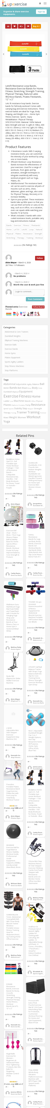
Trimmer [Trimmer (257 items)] (43, 413)
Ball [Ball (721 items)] (42, 384)
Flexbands (35, 225)
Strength (38, 233)
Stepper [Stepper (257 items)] (30, 409)
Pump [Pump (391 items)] (28, 405)
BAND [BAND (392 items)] (6, 388)
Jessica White (16, 1092)
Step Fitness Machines (14, 366)
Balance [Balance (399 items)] (35, 384)
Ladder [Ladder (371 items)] (6, 401)
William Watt (16, 883)
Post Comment (35, 299)
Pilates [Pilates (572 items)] (7, 404)
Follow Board (38, 307)
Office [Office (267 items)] (33, 401)
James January (39, 767)
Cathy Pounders (39, 573)
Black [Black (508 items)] (25, 387)
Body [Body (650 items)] (35, 388)
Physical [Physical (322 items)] (39, 401)
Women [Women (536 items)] (22, 417)
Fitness (26, 225)
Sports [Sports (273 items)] (11, 409)
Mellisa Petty (16, 647)
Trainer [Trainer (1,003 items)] (22, 412)
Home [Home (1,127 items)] (36, 396)
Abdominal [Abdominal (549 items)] (9, 384)
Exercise (17, 225)
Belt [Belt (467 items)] (19, 387)
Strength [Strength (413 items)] (38, 408)
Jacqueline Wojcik (40, 503)
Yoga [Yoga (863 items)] (6, 421)
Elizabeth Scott (39, 638)
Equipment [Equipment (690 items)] (26, 391)
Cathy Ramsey (16, 573)
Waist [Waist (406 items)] (6, 417)
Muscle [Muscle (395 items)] (28, 401)
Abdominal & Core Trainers (16, 331)
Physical (9, 233)
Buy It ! (36, 26)
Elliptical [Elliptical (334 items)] (15, 392)
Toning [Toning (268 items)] (13, 413)
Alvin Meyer (15, 504)
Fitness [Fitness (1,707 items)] (25, 396)
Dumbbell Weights (13, 336)
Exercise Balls (11, 344)
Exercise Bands (11, 349)
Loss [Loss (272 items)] (11, 401)
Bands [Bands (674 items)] (13, 388)
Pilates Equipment (12, 357)
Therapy (20, 238)
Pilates (18, 233)
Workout (39, 238)
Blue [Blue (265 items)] (29, 388)
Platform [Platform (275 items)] (15, 405)
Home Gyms (10, 353)
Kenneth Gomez (39, 701)
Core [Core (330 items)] (40, 388)
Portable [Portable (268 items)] (22, 405)
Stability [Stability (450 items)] (18, 408)
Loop (31, 229)
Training (29, 238)
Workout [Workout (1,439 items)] (34, 416)
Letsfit (24, 229)
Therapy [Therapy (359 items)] (7, 412)
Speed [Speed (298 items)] (5, 408)
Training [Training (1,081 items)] (33, 412)
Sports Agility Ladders (14, 362)
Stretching (10, 238)
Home (9, 229)
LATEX (16, 229)
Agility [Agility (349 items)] (29, 384)
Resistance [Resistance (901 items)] (38, 405)
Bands (9, 225)
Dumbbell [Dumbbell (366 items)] (7, 391)
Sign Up (41, 11)
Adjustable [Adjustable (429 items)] (21, 384)
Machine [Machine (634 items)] (19, 400)
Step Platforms (11, 370)
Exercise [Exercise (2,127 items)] (10, 396)
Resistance (28, 233)
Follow (40, 258)
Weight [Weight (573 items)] (13, 417)
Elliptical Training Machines (16, 340)
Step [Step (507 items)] (25, 408)
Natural (39, 229)
